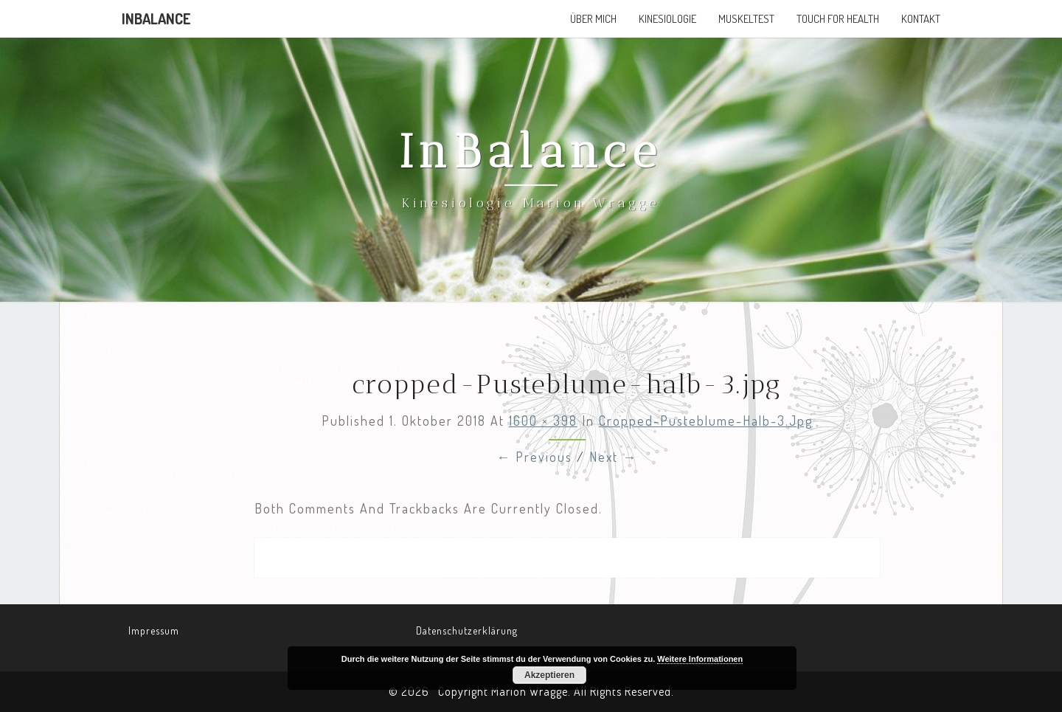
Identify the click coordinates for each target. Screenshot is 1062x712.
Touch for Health (837, 19)
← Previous (534, 457)
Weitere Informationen (700, 658)
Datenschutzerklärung (467, 630)
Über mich (593, 19)
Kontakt (920, 19)
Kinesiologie (667, 19)
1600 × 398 (543, 420)
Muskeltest (746, 19)
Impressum (153, 630)
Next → (613, 457)
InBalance (156, 18)
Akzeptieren (549, 675)
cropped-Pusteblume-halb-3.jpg (706, 420)
